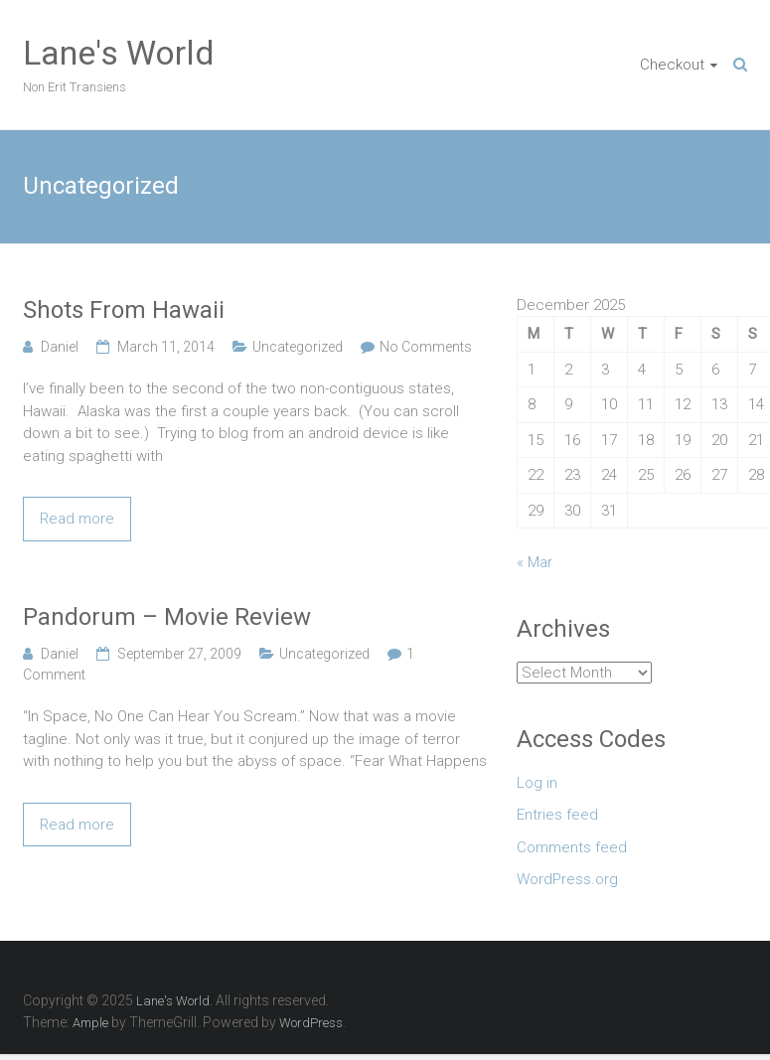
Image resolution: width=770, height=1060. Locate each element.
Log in (537, 783)
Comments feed (572, 847)
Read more (77, 519)
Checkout (672, 65)
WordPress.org (567, 879)
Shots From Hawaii (124, 310)
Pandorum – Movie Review (167, 617)
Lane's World (119, 53)
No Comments (426, 347)
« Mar (534, 562)
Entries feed (557, 815)
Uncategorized (297, 347)
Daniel (59, 347)
